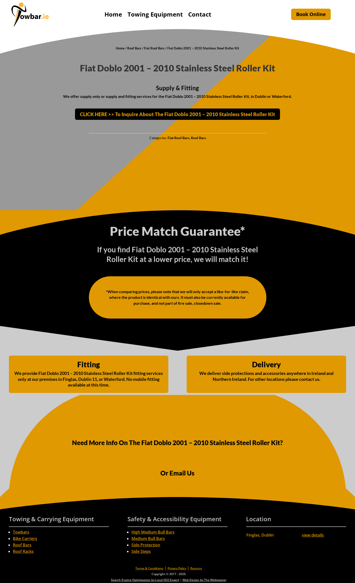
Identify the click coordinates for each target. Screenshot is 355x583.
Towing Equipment (155, 14)
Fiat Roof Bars (154, 48)
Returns (196, 568)
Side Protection (145, 545)
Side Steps (141, 551)
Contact (199, 14)
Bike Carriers (25, 538)
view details (313, 535)
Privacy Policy (177, 568)
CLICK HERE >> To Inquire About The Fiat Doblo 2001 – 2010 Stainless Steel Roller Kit (177, 114)
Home (113, 14)
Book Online (311, 14)
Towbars (21, 532)
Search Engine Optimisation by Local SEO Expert (145, 580)
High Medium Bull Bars (153, 532)
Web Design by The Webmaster (204, 580)
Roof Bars (134, 48)
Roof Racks (23, 551)
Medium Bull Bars (148, 538)
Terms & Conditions (149, 568)
